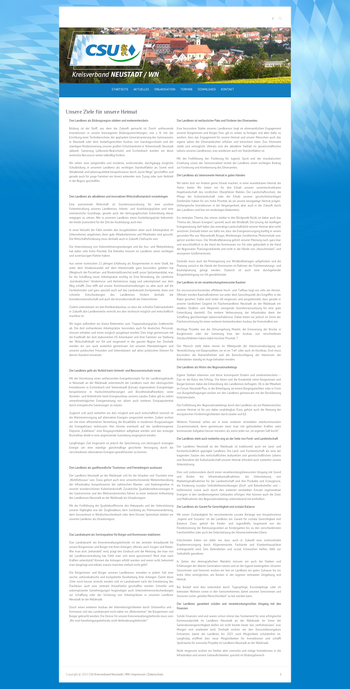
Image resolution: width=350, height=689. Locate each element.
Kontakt (227, 89)
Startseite (120, 89)
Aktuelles (141, 89)
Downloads (207, 89)
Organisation (164, 89)
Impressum (139, 674)
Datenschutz (155, 674)
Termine (186, 89)
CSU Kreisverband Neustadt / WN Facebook (273, 18)
